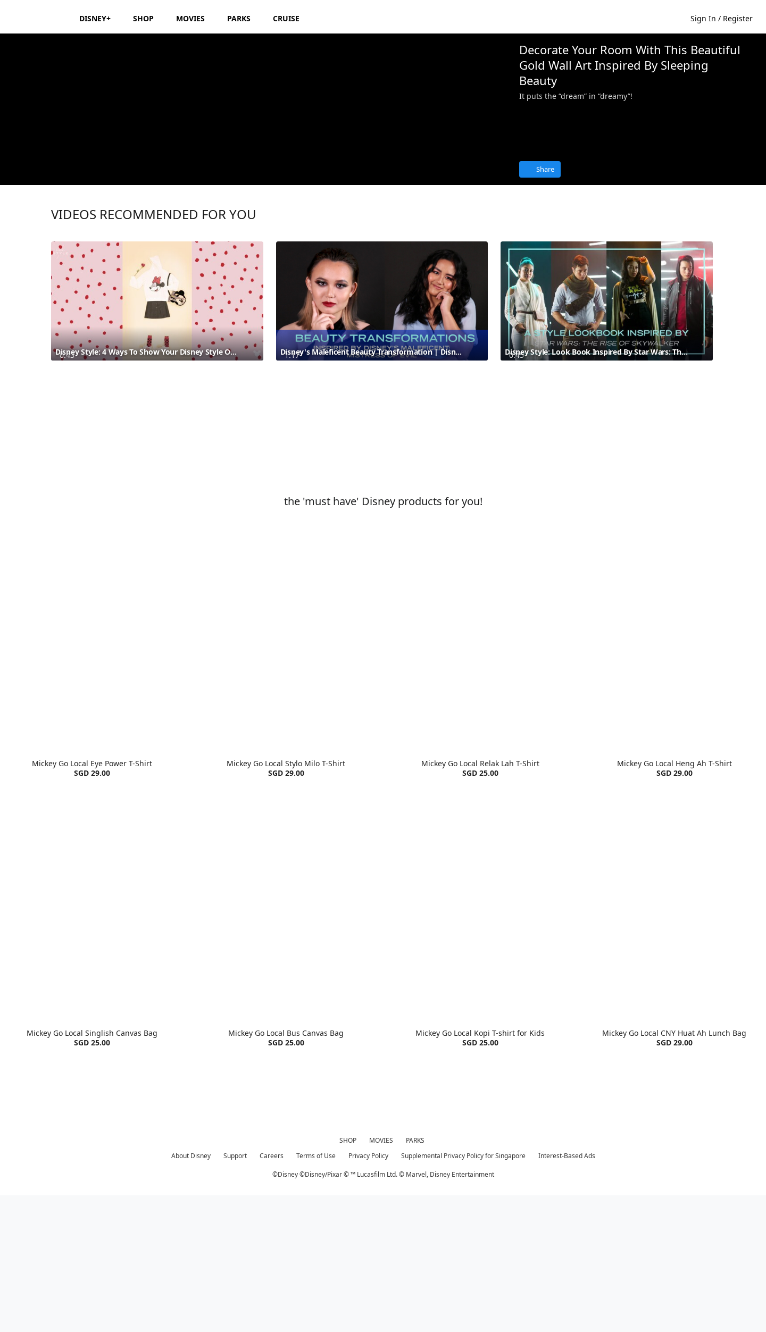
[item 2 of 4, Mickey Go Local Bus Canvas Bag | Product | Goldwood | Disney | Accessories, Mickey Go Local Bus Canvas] (286, 1035)
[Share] (540, 169)
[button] (727, 18)
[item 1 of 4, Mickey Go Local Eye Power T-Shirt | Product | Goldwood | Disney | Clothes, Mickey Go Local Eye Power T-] (92, 766)
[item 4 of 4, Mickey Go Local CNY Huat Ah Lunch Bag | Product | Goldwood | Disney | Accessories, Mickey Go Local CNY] (674, 1035)
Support (235, 1291)
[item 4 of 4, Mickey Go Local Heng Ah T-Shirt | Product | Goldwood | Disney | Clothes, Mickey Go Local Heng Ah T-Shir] (674, 766)
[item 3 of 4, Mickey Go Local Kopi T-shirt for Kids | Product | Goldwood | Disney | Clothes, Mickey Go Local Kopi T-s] (480, 1035)
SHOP (347, 1275)
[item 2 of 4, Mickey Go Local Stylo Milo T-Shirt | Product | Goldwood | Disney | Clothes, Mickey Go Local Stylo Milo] (286, 766)
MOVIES (381, 1275)
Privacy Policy (368, 1291)
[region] (255, 177)
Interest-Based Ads (566, 1291)
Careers (272, 1291)
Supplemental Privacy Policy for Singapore (463, 1291)
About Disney (191, 1291)
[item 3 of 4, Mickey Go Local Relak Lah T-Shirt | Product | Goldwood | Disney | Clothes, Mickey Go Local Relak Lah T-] (480, 766)
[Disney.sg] (38, 18)
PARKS (415, 1275)
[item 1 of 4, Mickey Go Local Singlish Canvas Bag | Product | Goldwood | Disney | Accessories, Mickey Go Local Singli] (92, 1035)
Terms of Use (316, 1291)
